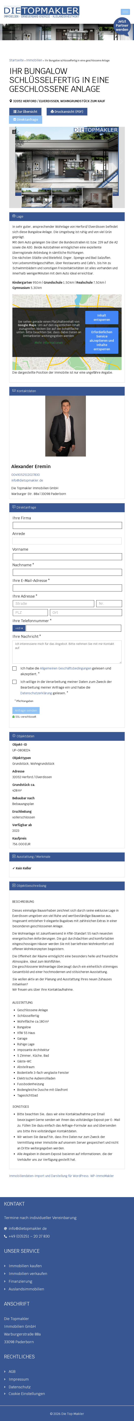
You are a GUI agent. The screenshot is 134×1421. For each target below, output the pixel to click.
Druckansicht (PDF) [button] (67, 112)
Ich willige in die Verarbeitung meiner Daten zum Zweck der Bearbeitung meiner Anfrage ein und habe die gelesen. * (66, 687)
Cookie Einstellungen (27, 1393)
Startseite (16, 60)
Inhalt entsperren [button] (102, 317)
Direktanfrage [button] (25, 119)
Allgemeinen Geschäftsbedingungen (65, 668)
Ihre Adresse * (25, 596)
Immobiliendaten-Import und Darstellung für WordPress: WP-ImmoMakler (61, 1176)
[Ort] (86, 612)
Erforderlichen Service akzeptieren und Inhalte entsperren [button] (102, 340)
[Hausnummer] (109, 603)
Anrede (18, 533)
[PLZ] (30, 612)
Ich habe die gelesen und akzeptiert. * (66, 671)
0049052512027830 (25, 475)
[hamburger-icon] (125, 12)
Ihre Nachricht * (26, 636)
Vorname (20, 549)
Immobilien (34, 60)
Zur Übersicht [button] (25, 112)
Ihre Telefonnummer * (32, 620)
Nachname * (23, 565)
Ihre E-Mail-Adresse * (31, 580)
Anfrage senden (26, 710)
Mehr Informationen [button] (49, 343)
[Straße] (53, 603)
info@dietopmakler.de (27, 480)
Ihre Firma (21, 518)
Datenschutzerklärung (36, 693)
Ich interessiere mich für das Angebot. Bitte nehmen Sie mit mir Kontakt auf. (67, 652)
